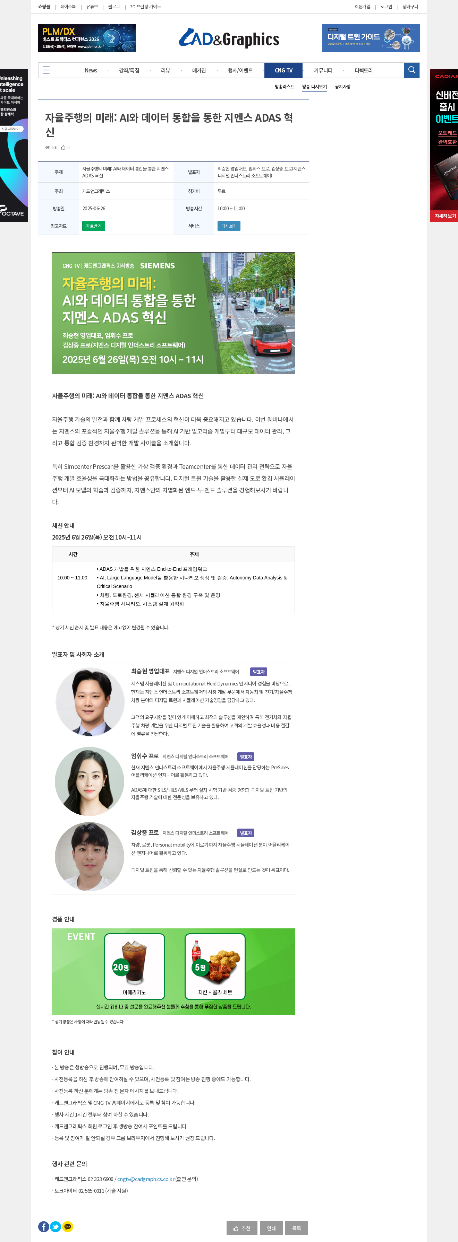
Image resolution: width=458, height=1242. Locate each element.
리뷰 (165, 70)
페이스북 (68, 6)
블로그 (114, 6)
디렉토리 (364, 70)
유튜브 (92, 6)
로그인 (386, 6)
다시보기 (229, 226)
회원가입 (362, 6)
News (91, 70)
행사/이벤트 (240, 70)
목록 (296, 1228)
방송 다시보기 (314, 86)
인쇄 (271, 1228)
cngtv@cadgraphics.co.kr (145, 1178)
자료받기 (93, 226)
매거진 (199, 70)
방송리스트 (284, 86)
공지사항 (342, 86)
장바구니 (410, 6)
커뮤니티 (323, 70)
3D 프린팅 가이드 (145, 6)
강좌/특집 (129, 70)
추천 (242, 1228)
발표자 (259, 671)
